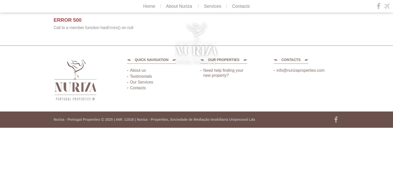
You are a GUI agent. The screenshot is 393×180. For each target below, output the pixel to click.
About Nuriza (179, 6)
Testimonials (141, 76)
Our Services (141, 82)
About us (138, 70)
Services (212, 6)
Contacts (241, 6)
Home (149, 6)
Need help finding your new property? (223, 72)
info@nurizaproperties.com (301, 70)
